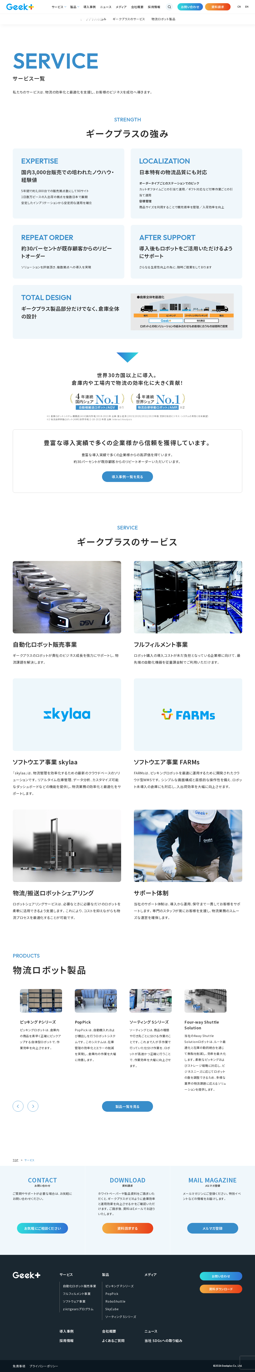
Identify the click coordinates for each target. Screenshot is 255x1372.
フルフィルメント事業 (77, 1293)
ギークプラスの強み (92, 19)
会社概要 (137, 7)
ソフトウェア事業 (74, 1301)
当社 (163, 1340)
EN (247, 6)
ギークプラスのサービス (129, 19)
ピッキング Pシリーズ (119, 1286)
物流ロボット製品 (163, 19)
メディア (121, 7)
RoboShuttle (115, 1301)
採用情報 (154, 7)
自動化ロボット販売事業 (79, 1286)
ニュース (106, 7)
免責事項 (19, 1366)
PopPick (111, 1293)
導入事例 (89, 7)
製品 (73, 7)
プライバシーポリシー (44, 1366)
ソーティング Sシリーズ (120, 1316)
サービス (58, 7)
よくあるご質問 (113, 1340)
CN (239, 6)
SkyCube (112, 1309)
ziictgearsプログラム (78, 1309)
